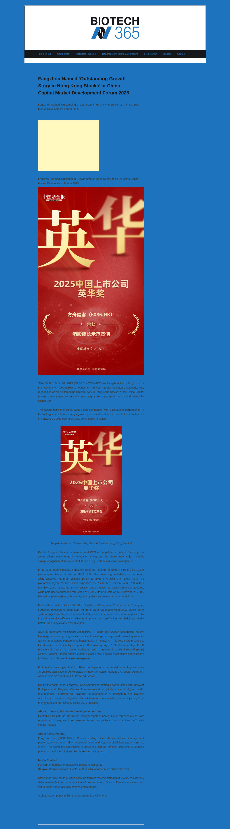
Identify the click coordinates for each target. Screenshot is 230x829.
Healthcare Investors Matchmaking (120, 53)
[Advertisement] (68, 145)
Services (166, 53)
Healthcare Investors (85, 53)
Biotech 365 (45, 53)
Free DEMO (150, 53)
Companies (63, 53)
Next (140, 65)
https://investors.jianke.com (122, 751)
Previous (44, 65)
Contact (181, 53)
